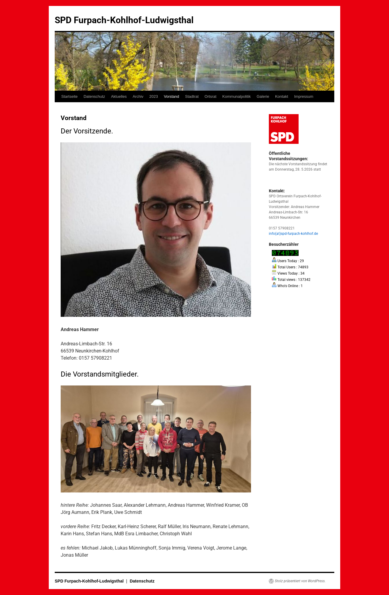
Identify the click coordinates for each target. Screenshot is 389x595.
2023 (153, 96)
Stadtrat (192, 96)
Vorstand (171, 96)
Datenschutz (94, 96)
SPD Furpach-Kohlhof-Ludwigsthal (124, 20)
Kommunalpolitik (236, 96)
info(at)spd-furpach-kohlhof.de (293, 234)
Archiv (138, 96)
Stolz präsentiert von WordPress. (300, 581)
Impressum (303, 96)
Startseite (69, 96)
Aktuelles (119, 96)
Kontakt (281, 96)
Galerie (263, 96)
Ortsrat (211, 96)
